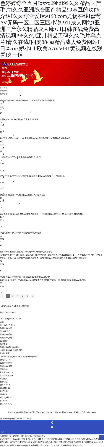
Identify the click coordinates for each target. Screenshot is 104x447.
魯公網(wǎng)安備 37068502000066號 (15, 419)
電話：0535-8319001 (8, 312)
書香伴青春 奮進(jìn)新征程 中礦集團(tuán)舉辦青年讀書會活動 (26, 252)
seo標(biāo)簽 (91, 412)
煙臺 (83, 412)
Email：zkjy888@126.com (10, 319)
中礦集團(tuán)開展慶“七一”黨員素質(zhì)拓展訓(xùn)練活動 (25, 277)
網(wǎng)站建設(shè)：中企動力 (68, 412)
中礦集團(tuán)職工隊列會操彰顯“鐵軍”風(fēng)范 (20, 233)
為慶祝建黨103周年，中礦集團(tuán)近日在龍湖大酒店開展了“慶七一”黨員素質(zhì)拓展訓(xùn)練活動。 (43, 280)
